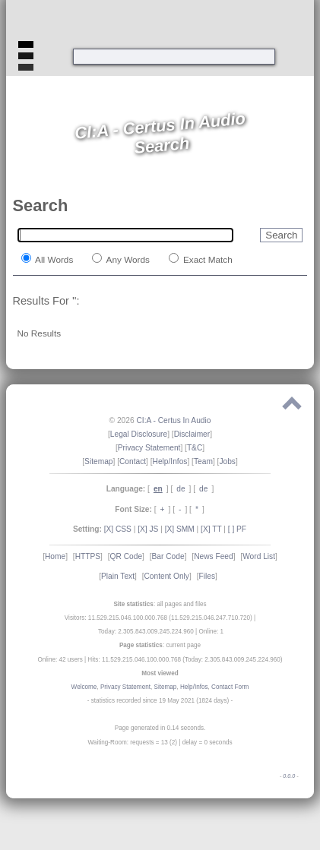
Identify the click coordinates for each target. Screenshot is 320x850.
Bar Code (168, 556)
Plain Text (118, 576)
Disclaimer (192, 434)
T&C (194, 448)
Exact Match (207, 259)
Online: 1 (211, 631)
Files (206, 576)
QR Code (126, 556)
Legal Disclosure (138, 434)
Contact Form (230, 687)
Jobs (227, 461)
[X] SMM (180, 529)
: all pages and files (159, 604)
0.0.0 (289, 776)
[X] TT (211, 529)
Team (203, 461)
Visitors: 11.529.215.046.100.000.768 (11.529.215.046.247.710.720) (158, 618)
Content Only (166, 576)
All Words (53, 259)
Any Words (127, 259)
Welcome (84, 687)
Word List (258, 556)
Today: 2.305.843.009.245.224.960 (146, 631)
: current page (160, 645)
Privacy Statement (149, 448)
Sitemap (98, 461)
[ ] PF (237, 529)
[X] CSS (117, 529)
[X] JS (148, 529)
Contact (132, 461)
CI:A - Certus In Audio (173, 420)
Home (55, 556)
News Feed (213, 556)
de (180, 489)
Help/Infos (170, 461)
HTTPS (87, 556)
